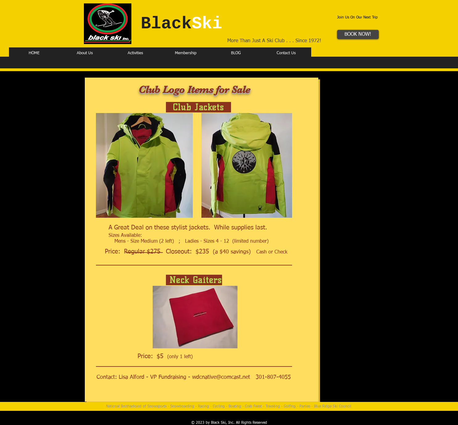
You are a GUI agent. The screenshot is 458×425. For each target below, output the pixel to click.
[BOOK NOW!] (358, 34)
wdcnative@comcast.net (221, 377)
